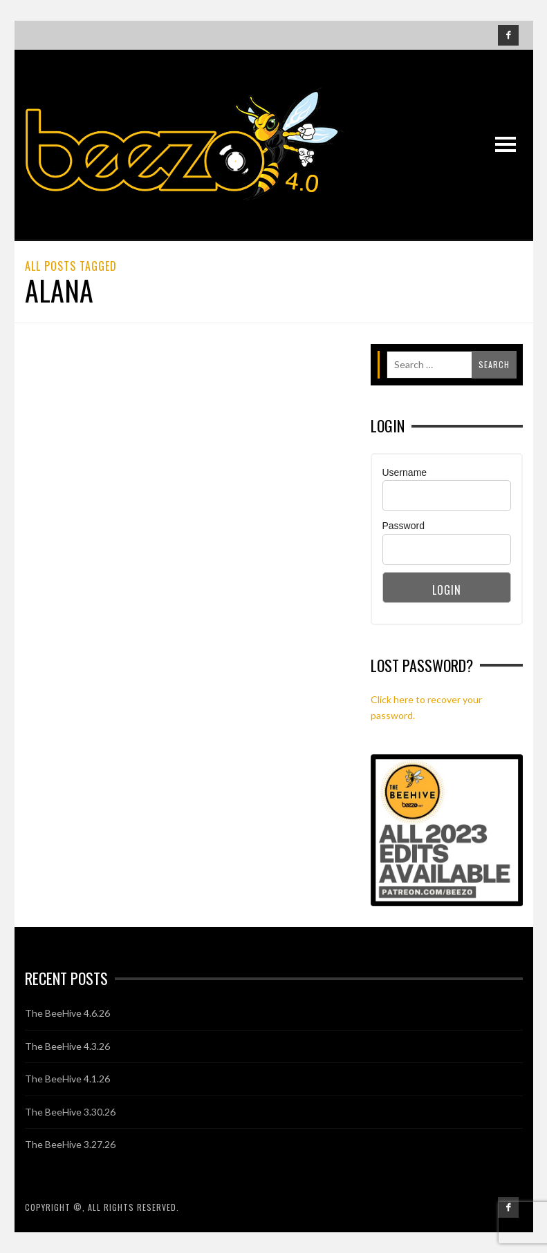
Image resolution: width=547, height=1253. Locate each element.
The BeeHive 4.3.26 (67, 1046)
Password (403, 525)
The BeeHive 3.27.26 (70, 1144)
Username (404, 472)
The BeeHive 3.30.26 (70, 1112)
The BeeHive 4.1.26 (67, 1078)
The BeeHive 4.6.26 (67, 1013)
